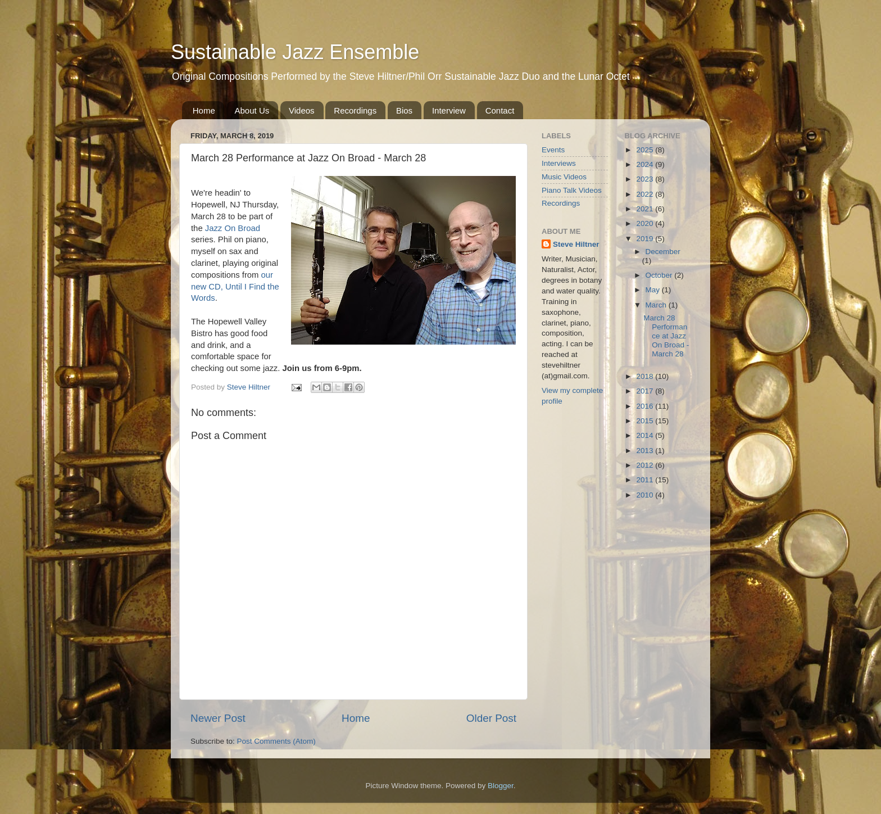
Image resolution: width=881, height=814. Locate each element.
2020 (645, 223)
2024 (645, 164)
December (663, 251)
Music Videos (564, 177)
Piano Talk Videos (572, 190)
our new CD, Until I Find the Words (235, 286)
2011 (645, 480)
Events (553, 150)
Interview (449, 110)
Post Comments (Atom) (276, 741)
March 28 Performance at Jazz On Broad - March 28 (666, 336)
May (654, 290)
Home (204, 110)
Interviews (559, 163)
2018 (645, 376)
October (660, 275)
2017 (645, 391)
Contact (500, 110)
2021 (645, 209)
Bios (404, 110)
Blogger (501, 785)
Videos (302, 110)
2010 (645, 495)
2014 (645, 435)
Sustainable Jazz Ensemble (295, 52)
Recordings (355, 110)
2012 (645, 465)
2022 (645, 194)
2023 (645, 179)
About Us (252, 110)
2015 (645, 421)
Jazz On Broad (232, 228)
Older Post (491, 718)
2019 (645, 238)
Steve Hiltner (576, 244)
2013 (645, 450)
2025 (645, 150)
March (657, 305)
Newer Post (218, 718)
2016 (645, 406)
